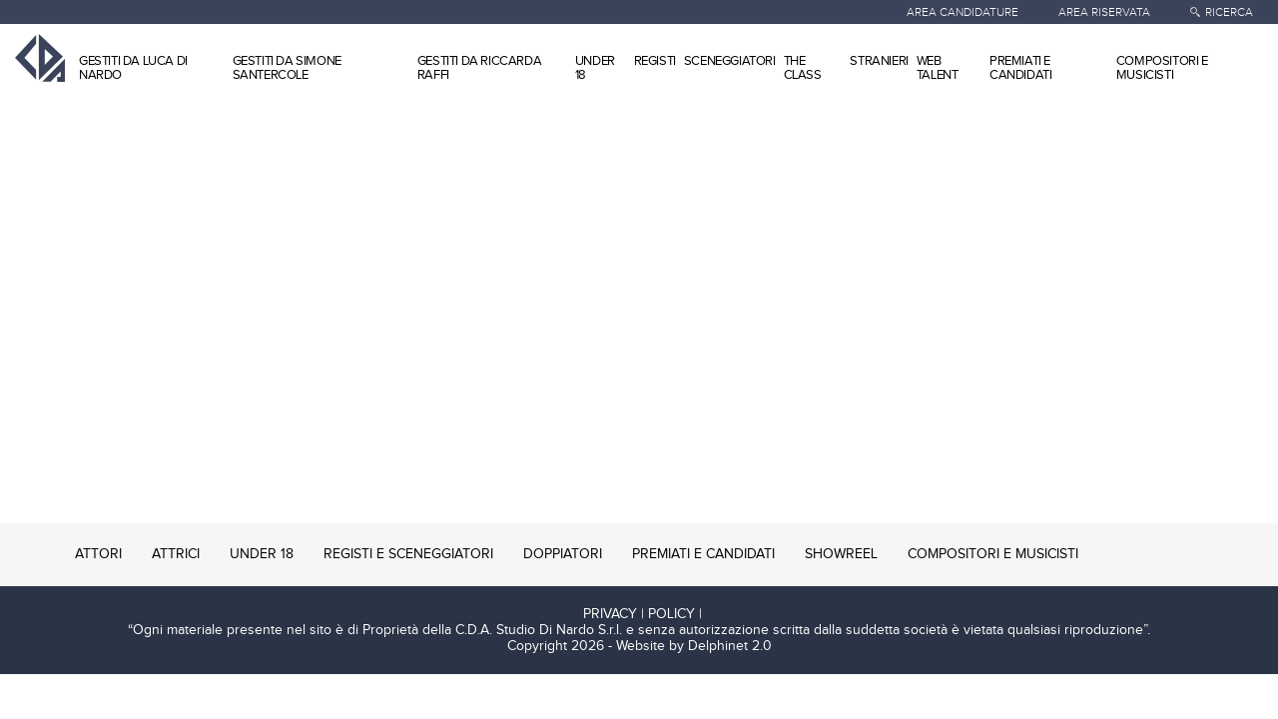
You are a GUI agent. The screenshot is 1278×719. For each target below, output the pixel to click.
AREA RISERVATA (1104, 12)
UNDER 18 (595, 68)
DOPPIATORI (562, 554)
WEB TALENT (937, 68)
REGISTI (655, 61)
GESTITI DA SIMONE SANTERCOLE (287, 68)
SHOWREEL (841, 554)
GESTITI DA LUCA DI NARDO (133, 68)
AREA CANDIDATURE (962, 12)
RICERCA (1229, 12)
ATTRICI (176, 554)
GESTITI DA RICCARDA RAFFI (479, 68)
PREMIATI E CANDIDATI (1020, 68)
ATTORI (98, 554)
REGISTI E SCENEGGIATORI (408, 554)
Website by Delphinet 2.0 (694, 646)
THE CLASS (803, 68)
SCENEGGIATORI (730, 61)
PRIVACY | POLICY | (642, 614)
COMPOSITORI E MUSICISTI (1162, 68)
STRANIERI (879, 61)
